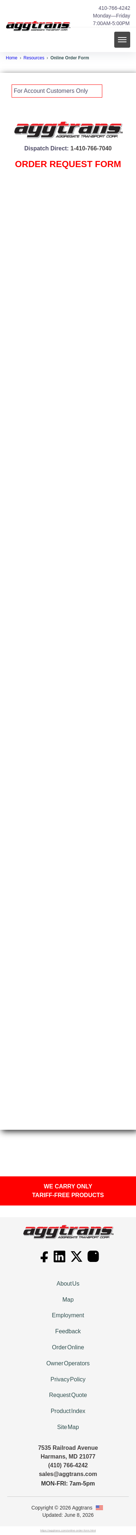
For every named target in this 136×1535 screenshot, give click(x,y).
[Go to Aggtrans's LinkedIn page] (60, 1260)
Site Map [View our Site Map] (68, 1427)
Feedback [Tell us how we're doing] (68, 1331)
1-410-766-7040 (91, 148)
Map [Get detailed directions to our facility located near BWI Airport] (68, 1300)
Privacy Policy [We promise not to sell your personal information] (68, 1379)
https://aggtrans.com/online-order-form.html (68, 1530)
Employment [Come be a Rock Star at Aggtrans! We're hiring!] (68, 1315)
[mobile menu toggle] (122, 40)
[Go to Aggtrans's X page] (77, 1260)
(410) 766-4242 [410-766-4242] (68, 1465)
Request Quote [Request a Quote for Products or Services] (68, 1395)
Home (11, 57)
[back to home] (38, 26)
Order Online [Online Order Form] (68, 1347)
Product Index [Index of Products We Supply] (68, 1411)
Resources (34, 57)
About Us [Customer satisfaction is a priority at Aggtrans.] (68, 1284)
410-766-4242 (114, 8)
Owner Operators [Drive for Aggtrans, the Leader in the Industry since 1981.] (68, 1363)
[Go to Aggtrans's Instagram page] (93, 1260)
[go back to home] (68, 1231)
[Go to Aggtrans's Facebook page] (43, 1260)
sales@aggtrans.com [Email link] (68, 1474)
